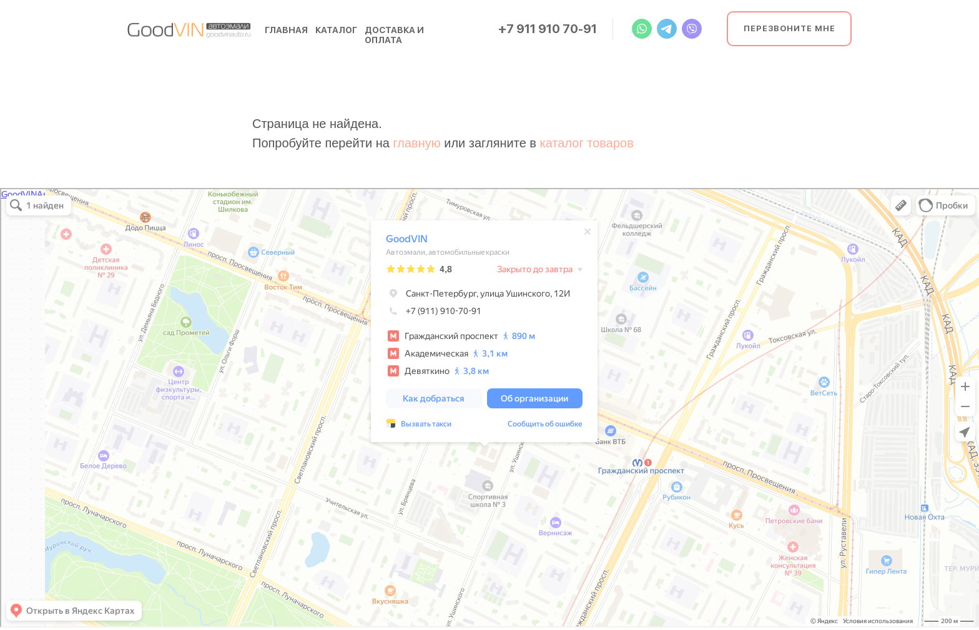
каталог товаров (587, 143)
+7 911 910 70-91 (547, 28)
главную (416, 143)
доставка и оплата (394, 35)
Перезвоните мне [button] (789, 28)
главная (286, 30)
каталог (336, 30)
